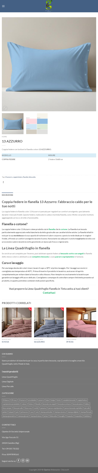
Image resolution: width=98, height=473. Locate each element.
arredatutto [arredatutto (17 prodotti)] (32, 400)
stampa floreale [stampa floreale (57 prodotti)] (86, 412)
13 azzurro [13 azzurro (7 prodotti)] (22, 400)
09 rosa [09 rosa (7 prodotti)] (13, 400)
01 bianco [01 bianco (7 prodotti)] (6, 400)
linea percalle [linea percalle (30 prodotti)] (18, 408)
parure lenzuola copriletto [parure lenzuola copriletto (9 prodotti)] (73, 408)
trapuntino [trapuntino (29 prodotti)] (78, 416)
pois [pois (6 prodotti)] (17, 412)
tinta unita (32, 177)
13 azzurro (8, 177)
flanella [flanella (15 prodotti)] (38, 404)
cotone (64, 229)
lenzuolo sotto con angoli (72, 253)
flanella (25, 177)
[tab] (7, 195)
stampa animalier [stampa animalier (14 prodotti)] (47, 412)
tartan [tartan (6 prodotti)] (46, 416)
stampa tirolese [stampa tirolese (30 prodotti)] (36, 416)
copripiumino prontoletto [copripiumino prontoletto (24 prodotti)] (11, 404)
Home (4, 137)
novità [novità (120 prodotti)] (36, 408)
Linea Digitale (7, 381)
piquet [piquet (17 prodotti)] (11, 412)
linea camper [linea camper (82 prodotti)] (7, 408)
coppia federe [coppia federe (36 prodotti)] (82, 400)
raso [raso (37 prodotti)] (31, 412)
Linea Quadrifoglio (10, 377)
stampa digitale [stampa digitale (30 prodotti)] (73, 412)
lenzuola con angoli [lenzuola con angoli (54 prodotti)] (49, 404)
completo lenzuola (40, 256)
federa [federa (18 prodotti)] (31, 404)
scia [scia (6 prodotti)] (37, 412)
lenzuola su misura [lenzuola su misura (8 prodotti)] (64, 404)
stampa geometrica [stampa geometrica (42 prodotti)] (9, 416)
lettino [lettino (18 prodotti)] (87, 404)
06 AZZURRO (39, 342)
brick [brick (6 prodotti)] (59, 400)
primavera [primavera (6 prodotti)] (24, 412)
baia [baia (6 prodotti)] (47, 400)
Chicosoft (65, 470)
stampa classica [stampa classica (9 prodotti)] (60, 412)
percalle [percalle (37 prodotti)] (87, 408)
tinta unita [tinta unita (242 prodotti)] (53, 416)
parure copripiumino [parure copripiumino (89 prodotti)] (55, 408)
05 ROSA (5, 342)
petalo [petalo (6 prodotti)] (5, 412)
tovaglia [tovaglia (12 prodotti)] (62, 416)
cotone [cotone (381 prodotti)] (24, 404)
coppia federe (17, 177)
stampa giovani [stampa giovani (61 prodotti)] (23, 416)
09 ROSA (69, 342)
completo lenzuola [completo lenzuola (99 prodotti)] (69, 400)
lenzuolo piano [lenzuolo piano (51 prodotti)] (78, 404)
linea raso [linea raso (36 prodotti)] (28, 408)
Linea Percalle (8, 386)
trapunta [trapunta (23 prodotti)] (70, 416)
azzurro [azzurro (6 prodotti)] (41, 400)
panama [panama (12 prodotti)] (43, 408)
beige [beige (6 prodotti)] (53, 400)
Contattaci (49, 292)
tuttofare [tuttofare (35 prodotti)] (87, 416)
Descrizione (7, 195)
